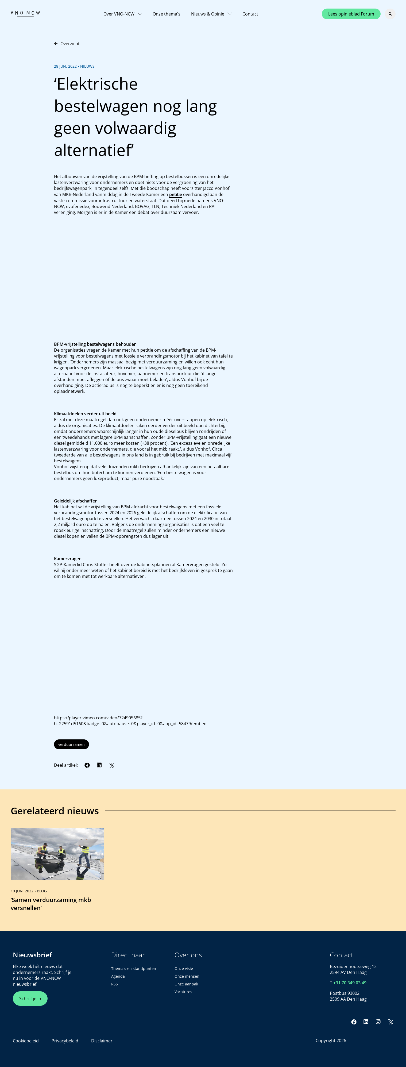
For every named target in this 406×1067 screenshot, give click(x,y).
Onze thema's (166, 14)
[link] (57, 872)
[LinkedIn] (99, 765)
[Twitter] (111, 765)
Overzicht (67, 44)
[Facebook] (87, 765)
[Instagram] (378, 1021)
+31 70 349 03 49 (349, 983)
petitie (175, 194)
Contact (250, 14)
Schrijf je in (30, 998)
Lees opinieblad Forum (351, 14)
